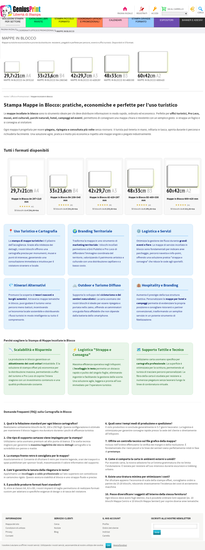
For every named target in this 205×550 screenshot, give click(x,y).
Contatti (9, 535)
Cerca (56, 524)
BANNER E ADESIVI (192, 20)
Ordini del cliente (110, 528)
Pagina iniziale (125, 13)
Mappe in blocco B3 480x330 (119, 80)
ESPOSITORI (166, 20)
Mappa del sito (12, 524)
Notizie (57, 528)
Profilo (105, 524)
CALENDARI (115, 20)
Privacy (9, 532)
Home (6, 96)
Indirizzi (106, 532)
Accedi (154, 13)
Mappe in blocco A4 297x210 (19, 80)
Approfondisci (120, 545)
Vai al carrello (176, 9)
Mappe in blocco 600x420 (150, 80)
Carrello (106, 535)
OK (108, 545)
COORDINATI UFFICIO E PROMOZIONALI (36, 30)
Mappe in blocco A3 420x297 (85, 80)
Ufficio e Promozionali (19, 96)
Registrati (141, 13)
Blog (56, 532)
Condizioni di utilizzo (15, 528)
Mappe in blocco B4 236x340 (52, 80)
